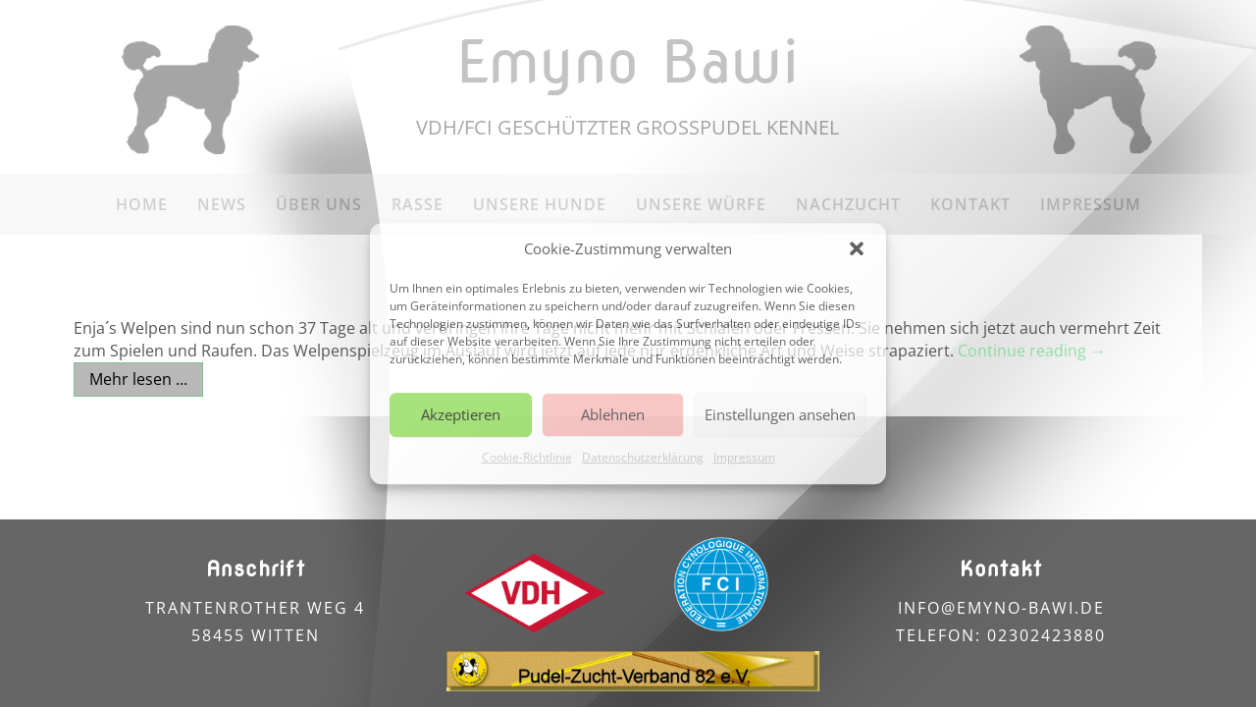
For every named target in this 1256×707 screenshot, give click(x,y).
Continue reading (1032, 350)
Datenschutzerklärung (643, 457)
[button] (856, 249)
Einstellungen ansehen (780, 415)
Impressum (744, 457)
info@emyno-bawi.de (1001, 608)
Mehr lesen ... (138, 379)
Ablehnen (613, 415)
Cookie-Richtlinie (527, 457)
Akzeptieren (460, 415)
